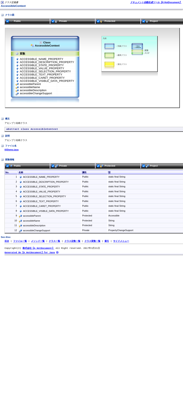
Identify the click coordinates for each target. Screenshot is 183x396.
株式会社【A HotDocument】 (38, 249)
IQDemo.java (12, 150)
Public (13, 21)
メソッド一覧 (38, 242)
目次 (7, 242)
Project (150, 21)
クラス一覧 (54, 242)
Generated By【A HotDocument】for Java (30, 253)
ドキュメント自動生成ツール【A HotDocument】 (156, 2)
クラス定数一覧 (72, 242)
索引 (107, 242)
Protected (106, 21)
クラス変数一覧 (92, 242)
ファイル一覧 (20, 242)
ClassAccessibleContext (45, 44)
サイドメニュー (121, 242)
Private (59, 21)
